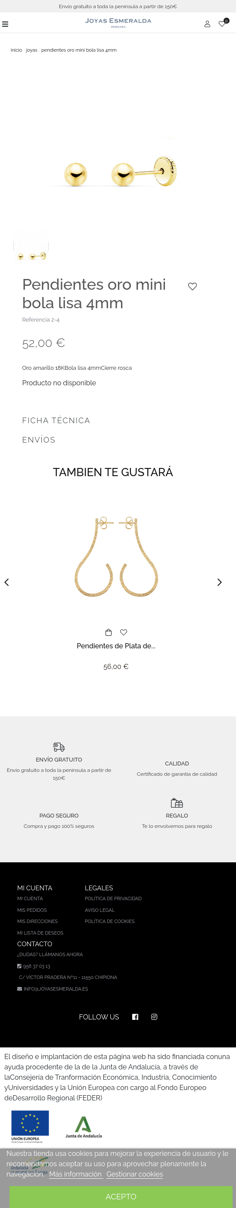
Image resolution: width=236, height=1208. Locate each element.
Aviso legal (100, 910)
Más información (76, 1174)
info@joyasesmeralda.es (56, 989)
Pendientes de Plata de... (116, 646)
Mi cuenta (30, 898)
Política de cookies (110, 921)
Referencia (36, 319)
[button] (9, 582)
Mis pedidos (32, 910)
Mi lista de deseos (40, 933)
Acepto (121, 1196)
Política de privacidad (113, 898)
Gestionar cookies (134, 1174)
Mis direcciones (37, 921)
